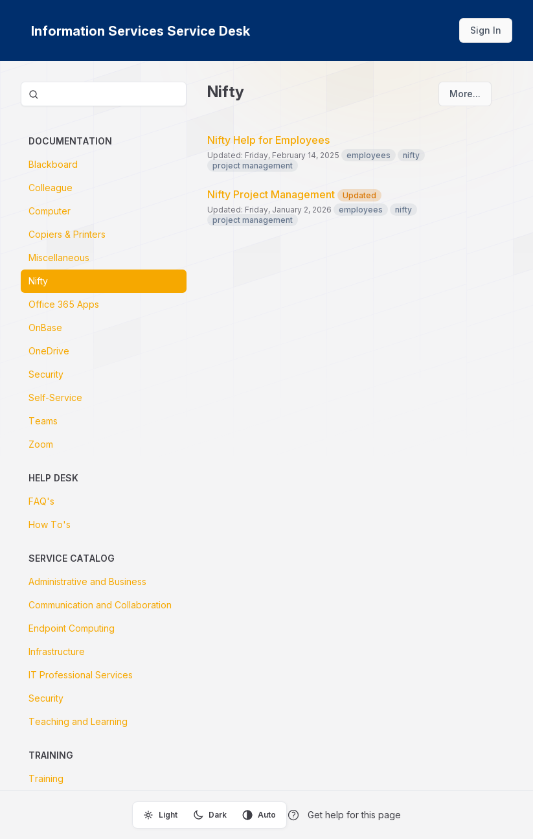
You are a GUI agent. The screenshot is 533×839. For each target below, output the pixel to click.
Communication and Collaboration (100, 604)
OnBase (45, 327)
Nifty (38, 280)
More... (465, 93)
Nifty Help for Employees (268, 139)
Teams (43, 420)
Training (45, 778)
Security (45, 374)
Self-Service (55, 397)
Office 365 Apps (63, 304)
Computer (49, 210)
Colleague (50, 187)
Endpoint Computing (71, 628)
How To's (49, 524)
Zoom (40, 444)
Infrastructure (56, 651)
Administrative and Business (87, 581)
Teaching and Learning (78, 721)
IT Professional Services (80, 674)
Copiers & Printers (67, 234)
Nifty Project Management (294, 194)
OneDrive (48, 350)
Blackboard (53, 164)
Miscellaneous (58, 257)
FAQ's (41, 501)
